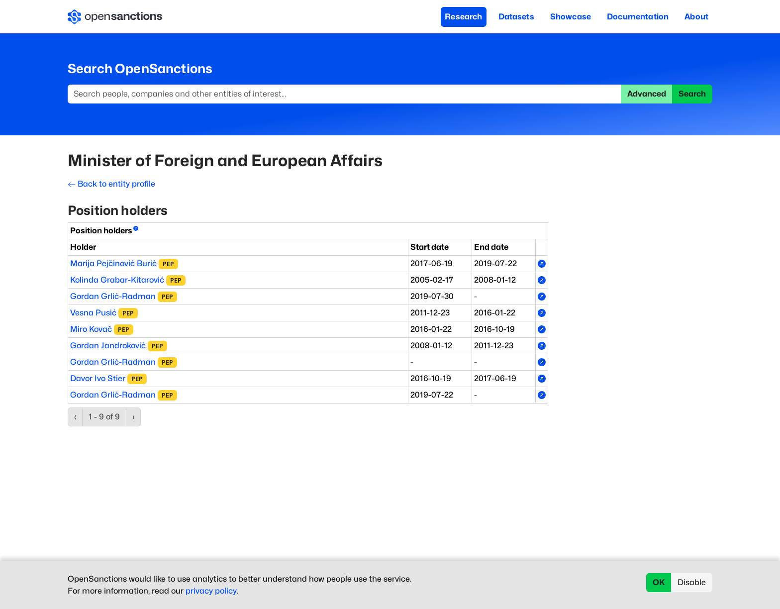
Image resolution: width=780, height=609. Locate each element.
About (696, 16)
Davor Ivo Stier (97, 378)
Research (463, 16)
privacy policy (211, 591)
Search (692, 94)
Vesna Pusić (93, 312)
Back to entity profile (111, 184)
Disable (692, 582)
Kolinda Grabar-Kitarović (117, 280)
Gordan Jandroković (108, 345)
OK (659, 582)
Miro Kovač (91, 329)
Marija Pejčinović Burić (113, 263)
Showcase (570, 16)
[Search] (344, 94)
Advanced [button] (646, 94)
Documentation (638, 16)
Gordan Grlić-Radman (113, 296)
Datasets (516, 16)
